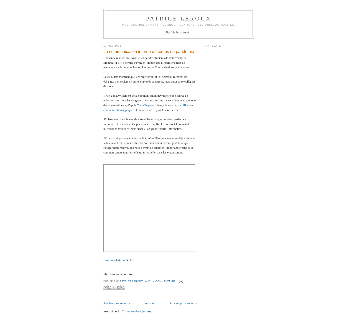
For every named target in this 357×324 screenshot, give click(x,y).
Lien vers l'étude (114, 260)
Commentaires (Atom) (136, 311)
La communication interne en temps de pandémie (148, 51)
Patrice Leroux (179, 18)
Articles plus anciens (183, 303)
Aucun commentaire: (161, 281)
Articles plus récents (116, 303)
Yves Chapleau (146, 105)
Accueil (150, 303)
